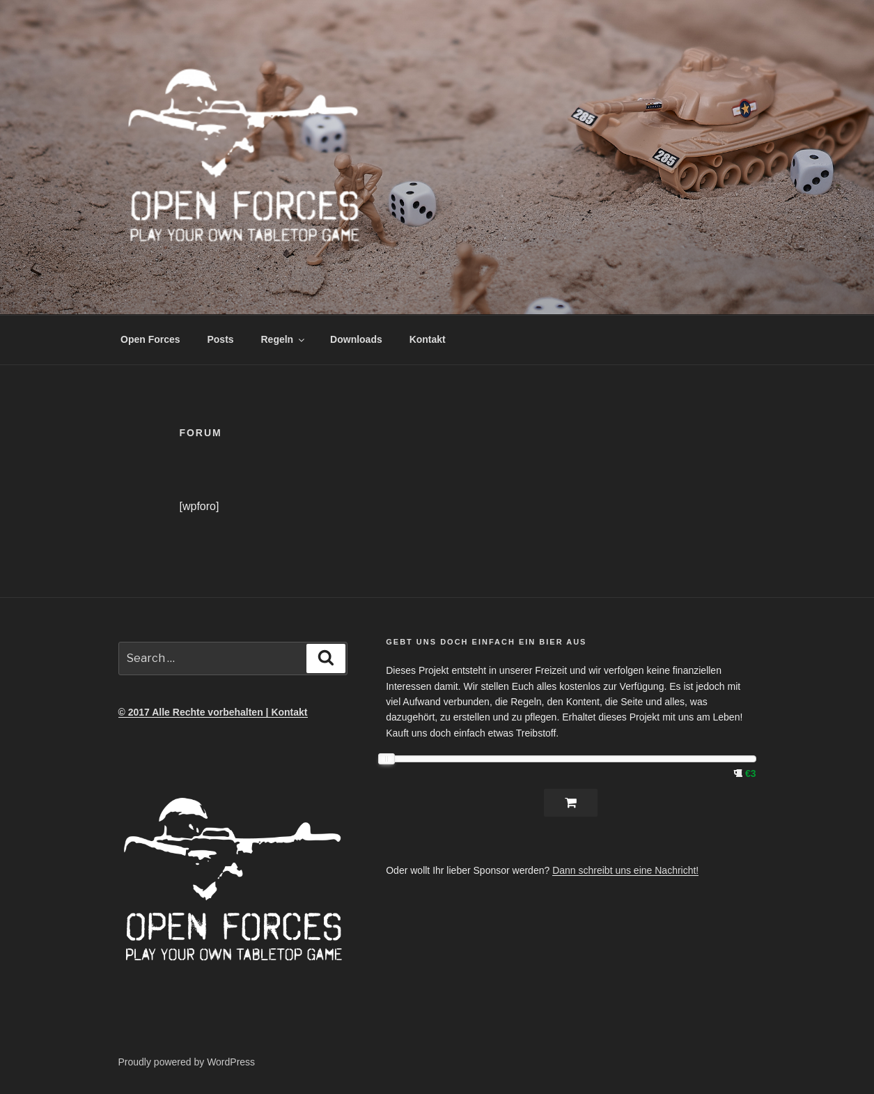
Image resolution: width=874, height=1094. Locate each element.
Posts (220, 339)
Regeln (284, 339)
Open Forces (150, 339)
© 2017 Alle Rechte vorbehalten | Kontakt (213, 712)
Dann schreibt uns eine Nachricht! (625, 870)
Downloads (356, 339)
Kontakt (427, 339)
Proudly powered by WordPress (187, 1062)
